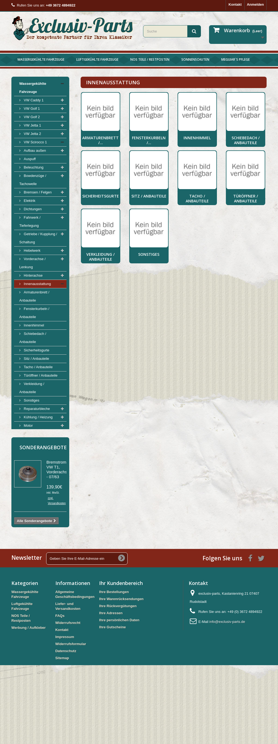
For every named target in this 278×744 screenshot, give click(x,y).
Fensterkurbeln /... (149, 140)
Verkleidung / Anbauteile (31, 388)
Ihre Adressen (110, 692)
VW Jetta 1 (32, 125)
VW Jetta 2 (32, 134)
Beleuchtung (33, 167)
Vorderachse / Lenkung (32, 263)
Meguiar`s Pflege (235, 59)
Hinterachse (33, 275)
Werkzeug (31, 459)
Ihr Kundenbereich (121, 662)
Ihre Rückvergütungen (118, 685)
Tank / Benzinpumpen (40, 434)
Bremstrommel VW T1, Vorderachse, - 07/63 (59, 548)
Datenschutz (65, 730)
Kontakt (235, 4)
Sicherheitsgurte (36, 350)
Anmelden (255, 4)
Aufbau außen (34, 150)
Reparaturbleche (36, 409)
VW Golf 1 (31, 108)
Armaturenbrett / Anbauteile (34, 296)
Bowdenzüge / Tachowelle (32, 180)
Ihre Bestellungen (114, 671)
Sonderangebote (43, 526)
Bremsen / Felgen (37, 192)
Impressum (64, 716)
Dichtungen (32, 209)
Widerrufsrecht (67, 702)
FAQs (60, 695)
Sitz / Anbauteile (36, 359)
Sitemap (62, 737)
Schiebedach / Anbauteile (32, 338)
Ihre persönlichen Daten (119, 699)
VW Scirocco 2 (35, 467)
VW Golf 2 (31, 117)
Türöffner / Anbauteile (40, 375)
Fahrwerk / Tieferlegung (29, 221)
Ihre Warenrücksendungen (121, 678)
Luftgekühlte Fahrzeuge (97, 59)
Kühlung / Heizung (38, 417)
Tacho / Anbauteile (38, 367)
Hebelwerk (31, 250)
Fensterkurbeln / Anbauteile (34, 313)
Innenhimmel (33, 325)
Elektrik (29, 201)
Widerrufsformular (70, 723)
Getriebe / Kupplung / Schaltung (38, 238)
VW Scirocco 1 (35, 142)
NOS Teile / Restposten (149, 59)
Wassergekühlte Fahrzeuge (40, 59)
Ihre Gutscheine (112, 706)
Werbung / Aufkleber (36, 501)
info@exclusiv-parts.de (227, 700)
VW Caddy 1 (33, 100)
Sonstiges (31, 400)
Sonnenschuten (195, 59)
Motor (28, 425)
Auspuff (29, 159)
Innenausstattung (37, 284)
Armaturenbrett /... (100, 140)
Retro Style (32, 442)
